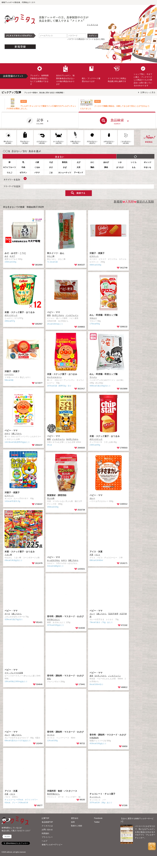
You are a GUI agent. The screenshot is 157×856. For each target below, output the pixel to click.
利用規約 (45, 833)
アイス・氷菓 (96, 551)
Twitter (97, 822)
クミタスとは (92, 25)
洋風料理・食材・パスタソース (62, 791)
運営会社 (74, 818)
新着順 (118, 201)
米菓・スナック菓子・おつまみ (20, 312)
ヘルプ (44, 841)
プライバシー (47, 837)
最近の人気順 (144, 201)
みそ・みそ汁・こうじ (15, 253)
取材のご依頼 (76, 826)
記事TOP (45, 818)
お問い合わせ (47, 830)
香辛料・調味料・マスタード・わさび (65, 616)
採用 (73, 822)
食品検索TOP (47, 822)
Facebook (98, 818)
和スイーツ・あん (55, 253)
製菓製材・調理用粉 (56, 495)
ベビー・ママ (53, 312)
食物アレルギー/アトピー (52, 845)
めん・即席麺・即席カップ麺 (103, 315)
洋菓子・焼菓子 (97, 253)
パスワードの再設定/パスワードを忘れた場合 (86, 39)
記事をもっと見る (148, 92)
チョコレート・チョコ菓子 (102, 794)
